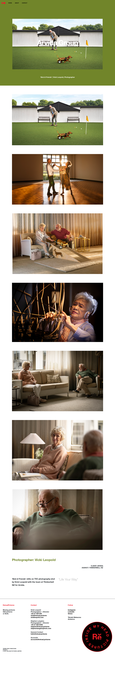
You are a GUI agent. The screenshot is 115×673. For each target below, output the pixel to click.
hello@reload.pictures (39, 634)
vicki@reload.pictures (39, 615)
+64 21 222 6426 (37, 625)
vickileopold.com (37, 617)
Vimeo (70, 614)
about (17, 3)
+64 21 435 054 (36, 614)
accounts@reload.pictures (40, 639)
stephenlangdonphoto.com (41, 628)
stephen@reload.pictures (40, 627)
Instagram (71, 610)
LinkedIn (71, 612)
